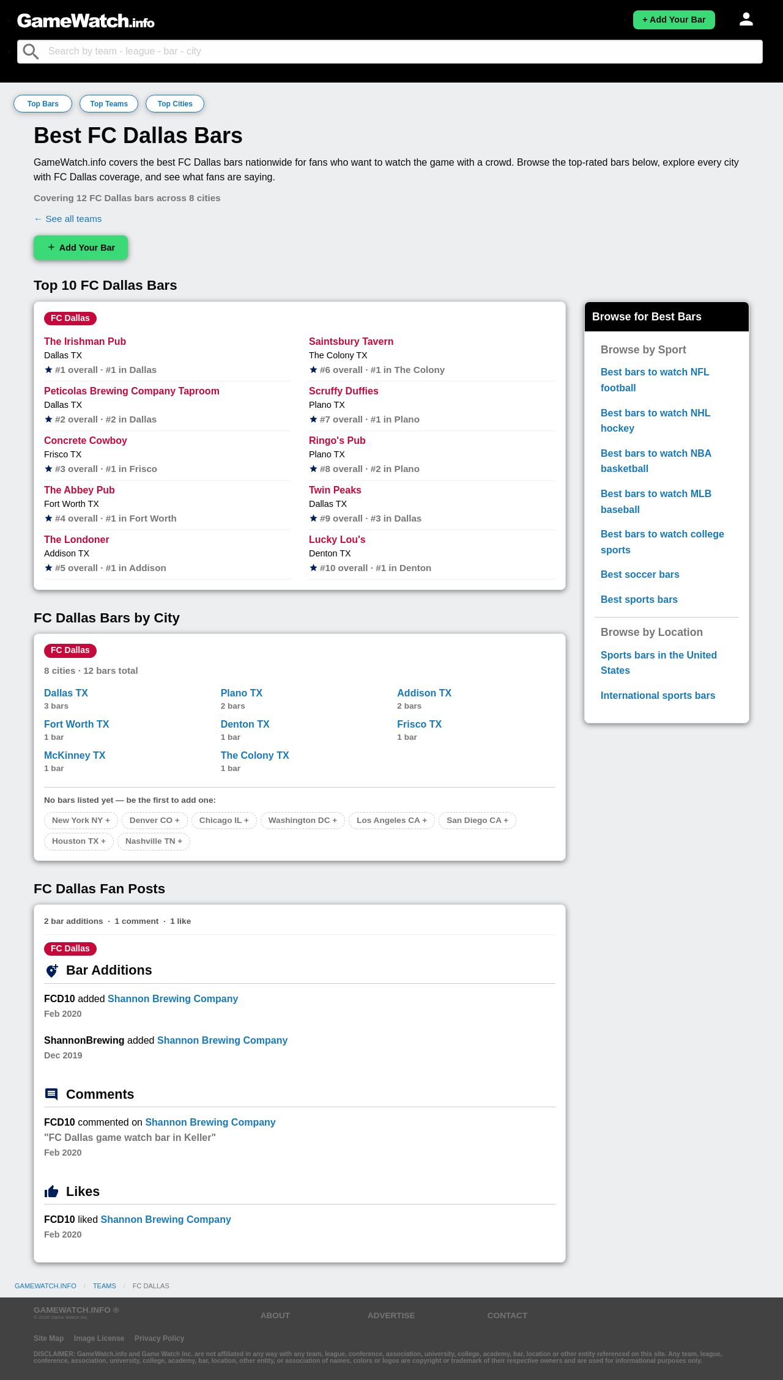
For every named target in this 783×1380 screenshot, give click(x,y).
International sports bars (658, 695)
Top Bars (43, 104)
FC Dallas (70, 318)
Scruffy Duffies (344, 391)
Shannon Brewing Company (173, 999)
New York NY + (81, 820)
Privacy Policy (159, 1338)
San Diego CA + (477, 820)
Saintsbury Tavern (351, 341)
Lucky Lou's (337, 539)
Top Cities (175, 104)
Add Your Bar (80, 247)
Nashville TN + (153, 841)
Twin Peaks (335, 490)
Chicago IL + (224, 820)
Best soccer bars (640, 574)
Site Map (49, 1338)
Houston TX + (79, 841)
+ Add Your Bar (673, 19)
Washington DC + (303, 820)
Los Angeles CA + (392, 820)
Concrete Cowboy (85, 440)
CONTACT (507, 1315)
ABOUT (275, 1315)
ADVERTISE (391, 1315)
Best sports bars (639, 599)
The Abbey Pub (79, 490)
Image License (99, 1338)
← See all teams (68, 218)
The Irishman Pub (85, 341)
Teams (104, 1286)
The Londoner (76, 539)
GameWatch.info (45, 1286)
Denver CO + (155, 820)
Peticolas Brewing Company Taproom (132, 391)
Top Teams (109, 104)
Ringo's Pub (337, 440)
